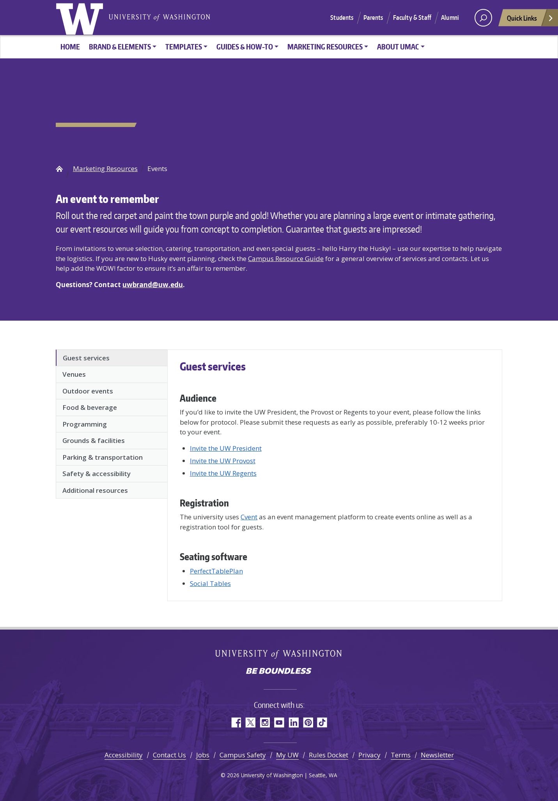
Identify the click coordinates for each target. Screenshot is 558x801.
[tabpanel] (335, 473)
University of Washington (81, 17)
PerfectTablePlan (216, 570)
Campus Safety (243, 754)
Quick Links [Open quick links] (530, 20)
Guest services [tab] (86, 357)
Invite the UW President (226, 448)
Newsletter (437, 754)
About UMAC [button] (398, 46)
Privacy (369, 754)
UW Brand (59, 169)
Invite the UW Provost (222, 460)
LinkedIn (293, 722)
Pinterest (308, 722)
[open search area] (483, 17)
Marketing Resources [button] (325, 46)
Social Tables (210, 583)
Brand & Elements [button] (120, 46)
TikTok (322, 722)
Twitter (250, 722)
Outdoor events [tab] (87, 390)
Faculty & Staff (412, 17)
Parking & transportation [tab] (102, 457)
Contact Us (169, 754)
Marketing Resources (105, 168)
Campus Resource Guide (286, 258)
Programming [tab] (84, 424)
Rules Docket (328, 754)
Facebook (235, 722)
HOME (70, 46)
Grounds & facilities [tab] (93, 440)
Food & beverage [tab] (89, 407)
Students (341, 17)
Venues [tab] (74, 374)
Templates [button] (183, 46)
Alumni (450, 17)
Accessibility (124, 754)
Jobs (202, 754)
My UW (287, 754)
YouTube (279, 722)
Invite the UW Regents (223, 473)
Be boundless (279, 671)
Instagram (264, 722)
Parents (373, 17)
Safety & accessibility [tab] (96, 473)
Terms (401, 754)
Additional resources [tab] (95, 490)
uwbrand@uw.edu (152, 284)
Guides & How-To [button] (244, 46)
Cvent (249, 516)
